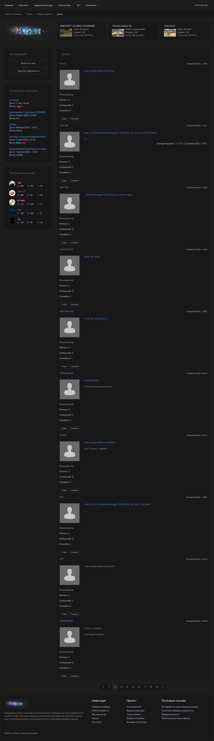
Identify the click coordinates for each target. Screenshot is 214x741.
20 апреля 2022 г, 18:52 (196, 497)
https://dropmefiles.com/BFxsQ (100, 71)
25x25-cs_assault (93, 628)
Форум (29, 14)
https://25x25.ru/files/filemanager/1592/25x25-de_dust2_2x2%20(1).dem (121, 133)
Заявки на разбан (135, 718)
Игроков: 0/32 (80, 32)
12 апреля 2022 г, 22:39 (196, 373)
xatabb (19, 155)
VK (78, 5)
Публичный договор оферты (176, 718)
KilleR (19, 106)
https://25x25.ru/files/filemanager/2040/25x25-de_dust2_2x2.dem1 (118, 504)
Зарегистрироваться (28, 71)
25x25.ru (9, 733)
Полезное (91, 5)
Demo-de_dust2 (92, 256)
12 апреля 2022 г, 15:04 (196, 187)
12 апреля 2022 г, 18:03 (196, 311)
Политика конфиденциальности (178, 710)
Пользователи (134, 707)
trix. (18, 118)
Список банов (133, 714)
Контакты (97, 722)
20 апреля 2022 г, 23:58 (196, 621)
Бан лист (23, 5)
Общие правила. (44, 14)
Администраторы (43, 5)
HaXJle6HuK (66, 249)
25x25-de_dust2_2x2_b (96, 318)
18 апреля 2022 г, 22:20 (196, 435)
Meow (19, 130)
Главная (9, 5)
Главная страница (13, 14)
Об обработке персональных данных (180, 707)
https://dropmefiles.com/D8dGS (100, 442)
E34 (61, 497)
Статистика (65, 5)
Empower (21, 143)
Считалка (14, 100)
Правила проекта (170, 714)
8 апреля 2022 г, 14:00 (197, 64)
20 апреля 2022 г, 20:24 (196, 559)
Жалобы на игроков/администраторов (29, 136)
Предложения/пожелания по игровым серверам (34, 149)
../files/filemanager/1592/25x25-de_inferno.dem (108, 195)
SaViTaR (63, 125)
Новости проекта (100, 710)
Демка (12, 124)
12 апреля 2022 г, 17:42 (196, 249)
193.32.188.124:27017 (135, 35)
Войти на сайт (201, 5)
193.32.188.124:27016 (83, 35)
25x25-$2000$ (92, 380)
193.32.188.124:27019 (187, 35)
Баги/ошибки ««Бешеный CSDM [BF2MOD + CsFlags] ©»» (38, 112)
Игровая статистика (137, 722)
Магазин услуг (99, 714)
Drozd (62, 63)
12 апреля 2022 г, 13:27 (196, 125)
